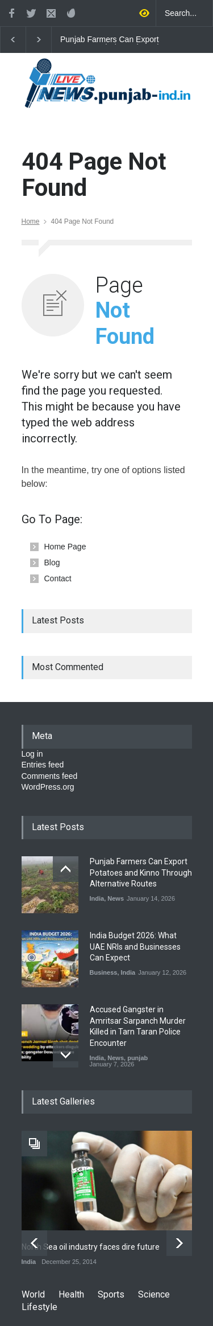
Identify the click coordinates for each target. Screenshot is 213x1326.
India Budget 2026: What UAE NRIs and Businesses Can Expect (135, 946)
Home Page (65, 546)
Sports (111, 1294)
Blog (52, 562)
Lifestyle (39, 1307)
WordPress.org (48, 786)
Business (104, 972)
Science (154, 1294)
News (115, 898)
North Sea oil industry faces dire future (91, 1246)
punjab (137, 1057)
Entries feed (43, 764)
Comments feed (50, 776)
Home (31, 221)
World (33, 1294)
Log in (32, 753)
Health (71, 1294)
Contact (58, 578)
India (97, 898)
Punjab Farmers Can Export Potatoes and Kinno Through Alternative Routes (110, 39)
